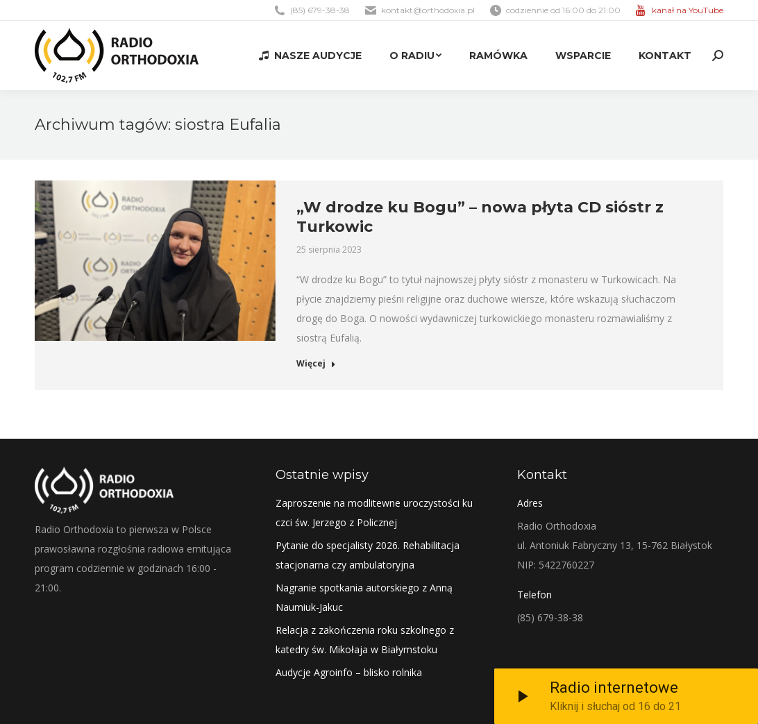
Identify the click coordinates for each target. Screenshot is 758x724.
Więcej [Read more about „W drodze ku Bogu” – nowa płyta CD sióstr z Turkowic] (316, 363)
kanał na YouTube (687, 10)
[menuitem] (310, 55)
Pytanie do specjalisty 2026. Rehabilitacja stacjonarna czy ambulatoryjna (368, 555)
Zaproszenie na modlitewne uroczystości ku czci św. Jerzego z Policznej (374, 512)
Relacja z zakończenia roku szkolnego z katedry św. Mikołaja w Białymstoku (365, 639)
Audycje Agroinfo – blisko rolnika (349, 672)
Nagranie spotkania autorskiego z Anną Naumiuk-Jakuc (364, 597)
